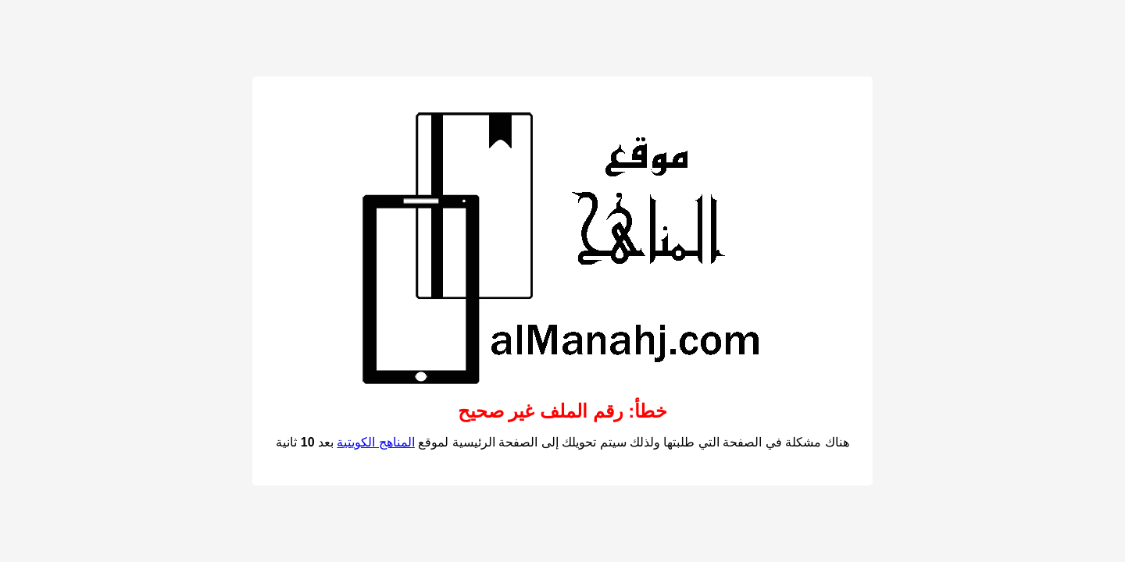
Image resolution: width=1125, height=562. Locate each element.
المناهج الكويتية (375, 442)
